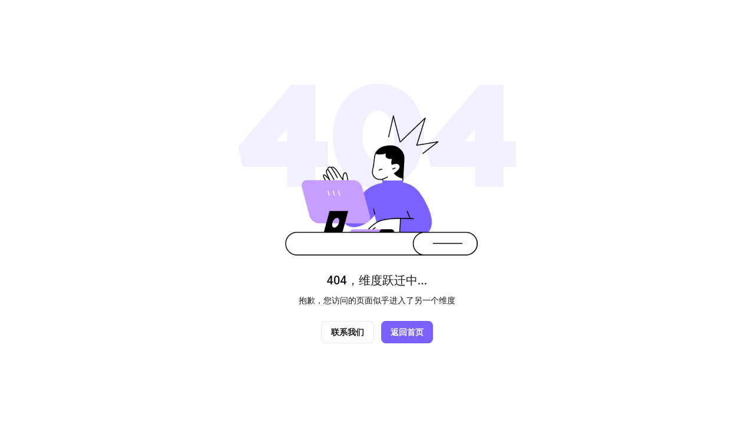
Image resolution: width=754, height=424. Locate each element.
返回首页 (407, 332)
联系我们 (347, 332)
